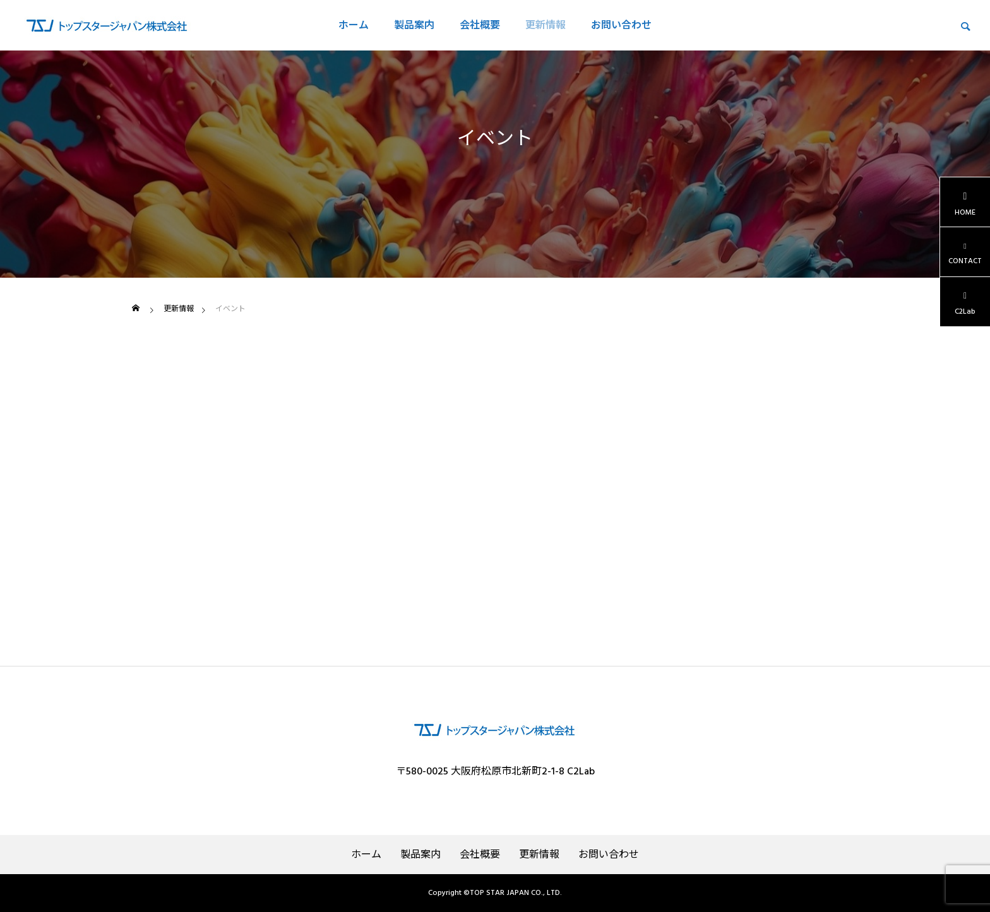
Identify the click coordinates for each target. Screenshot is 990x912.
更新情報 (545, 25)
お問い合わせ (621, 25)
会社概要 (480, 25)
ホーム (353, 25)
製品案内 (414, 25)
